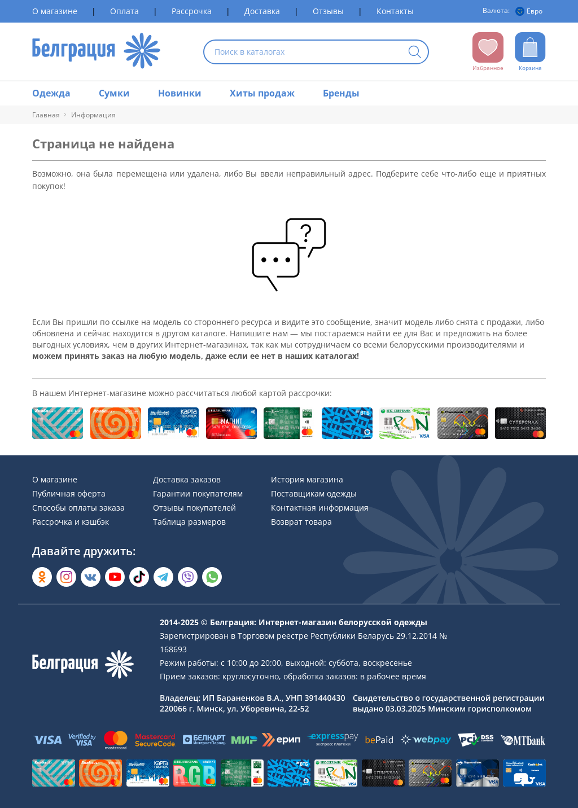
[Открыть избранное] (487, 52)
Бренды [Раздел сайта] (341, 93)
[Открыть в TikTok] (139, 577)
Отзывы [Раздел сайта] (328, 11)
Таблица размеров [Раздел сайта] (189, 521)
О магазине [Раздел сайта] (54, 11)
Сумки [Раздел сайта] (114, 93)
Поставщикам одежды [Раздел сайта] (314, 493)
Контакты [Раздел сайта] (395, 11)
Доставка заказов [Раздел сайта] (187, 479)
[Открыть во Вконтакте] (90, 577)
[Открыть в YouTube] (115, 577)
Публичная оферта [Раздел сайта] (69, 493)
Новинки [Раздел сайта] (180, 93)
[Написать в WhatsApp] (212, 577)
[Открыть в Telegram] (163, 577)
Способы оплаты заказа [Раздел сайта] (78, 507)
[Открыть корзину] (530, 52)
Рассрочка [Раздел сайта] (192, 11)
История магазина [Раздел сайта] (307, 479)
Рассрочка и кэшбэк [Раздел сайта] (70, 521)
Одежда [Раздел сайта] (51, 93)
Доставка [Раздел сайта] (262, 11)
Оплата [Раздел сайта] (124, 11)
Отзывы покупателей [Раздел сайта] (194, 507)
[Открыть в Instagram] (66, 577)
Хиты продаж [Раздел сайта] (262, 93)
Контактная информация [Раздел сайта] (320, 507)
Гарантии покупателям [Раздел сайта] (198, 493)
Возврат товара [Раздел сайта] (301, 521)
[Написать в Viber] (188, 577)
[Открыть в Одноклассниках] (42, 577)
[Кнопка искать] (414, 52)
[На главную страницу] (96, 52)
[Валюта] (530, 11)
